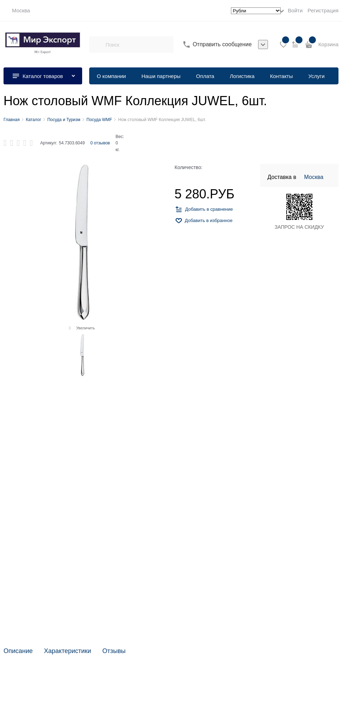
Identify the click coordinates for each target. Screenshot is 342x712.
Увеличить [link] (85, 328)
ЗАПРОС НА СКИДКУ (299, 227)
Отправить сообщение (222, 44)
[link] (17, 10)
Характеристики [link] (67, 651)
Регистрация (322, 10)
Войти (295, 10)
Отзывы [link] (114, 651)
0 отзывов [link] (100, 142)
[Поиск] (97, 44)
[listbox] (263, 44)
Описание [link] (18, 651)
